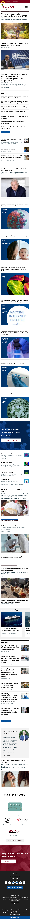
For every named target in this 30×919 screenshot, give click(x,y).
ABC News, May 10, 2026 (8, 753)
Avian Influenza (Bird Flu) (9, 565)
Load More (6, 721)
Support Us (8, 861)
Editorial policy (15, 876)
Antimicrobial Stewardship (9, 520)
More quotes (7, 756)
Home (15, 873)
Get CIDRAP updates (15, 917)
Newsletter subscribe (15, 887)
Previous (15, 610)
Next (17, 610)
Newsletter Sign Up (11, 440)
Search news (15, 878)
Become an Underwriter (15, 840)
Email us (15, 904)
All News (6, 132)
